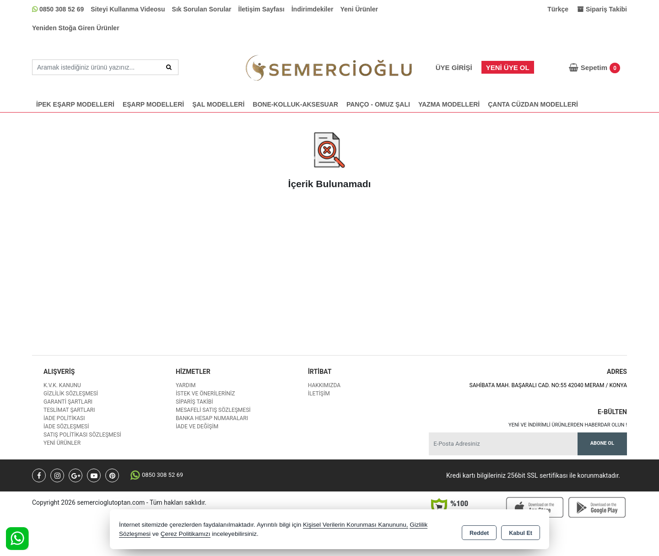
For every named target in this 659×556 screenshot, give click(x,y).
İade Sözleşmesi (66, 426)
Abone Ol (602, 443)
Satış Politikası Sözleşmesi (82, 435)
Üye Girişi (454, 67)
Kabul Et (520, 531)
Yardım (186, 385)
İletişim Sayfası (261, 9)
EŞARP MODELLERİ (153, 104)
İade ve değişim (197, 426)
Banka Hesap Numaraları (212, 418)
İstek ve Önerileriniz (205, 393)
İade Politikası (64, 418)
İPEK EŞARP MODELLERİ (75, 104)
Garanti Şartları (67, 402)
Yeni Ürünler (359, 9)
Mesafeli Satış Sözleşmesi (213, 410)
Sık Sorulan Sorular (202, 9)
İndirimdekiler (313, 9)
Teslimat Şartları (69, 410)
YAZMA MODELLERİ (449, 104)
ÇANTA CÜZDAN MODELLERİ (533, 104)
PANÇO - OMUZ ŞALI (378, 104)
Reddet (479, 531)
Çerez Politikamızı (186, 535)
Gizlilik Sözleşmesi (70, 393)
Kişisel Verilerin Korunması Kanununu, (355, 526)
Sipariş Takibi (194, 402)
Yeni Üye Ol (507, 67)
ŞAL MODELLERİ (218, 104)
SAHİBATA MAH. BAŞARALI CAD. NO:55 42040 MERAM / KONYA (548, 385)
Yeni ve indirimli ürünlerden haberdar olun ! (567, 425)
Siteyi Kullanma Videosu (128, 9)
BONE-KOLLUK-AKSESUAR (295, 104)
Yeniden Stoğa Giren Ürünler (75, 28)
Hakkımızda (324, 385)
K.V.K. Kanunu (62, 385)
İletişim (319, 393)
